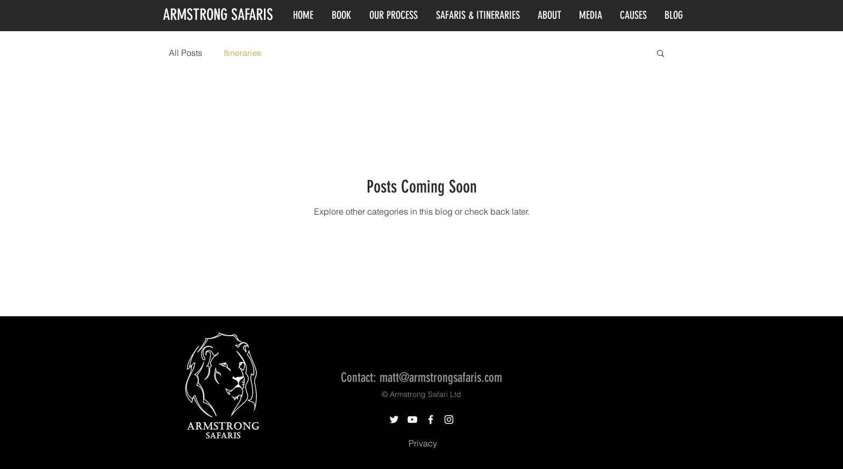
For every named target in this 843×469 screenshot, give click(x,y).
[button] (660, 54)
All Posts (185, 52)
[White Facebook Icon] (431, 419)
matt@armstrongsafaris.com (441, 377)
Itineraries (242, 52)
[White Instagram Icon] (449, 419)
